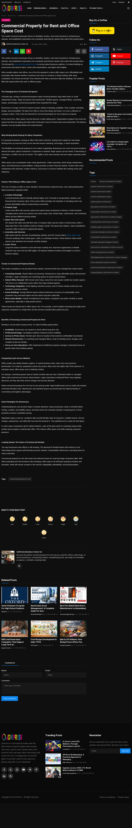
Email (47, 670)
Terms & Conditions (107, 797)
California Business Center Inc (29, 552)
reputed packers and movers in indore (105, 272)
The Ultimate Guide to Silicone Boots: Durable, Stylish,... (119, 88)
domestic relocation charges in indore (104, 242)
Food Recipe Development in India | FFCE (44, 640)
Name (3, 670)
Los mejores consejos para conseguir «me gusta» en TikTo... (117, 144)
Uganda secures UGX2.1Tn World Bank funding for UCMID (77, 769)
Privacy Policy (123, 797)
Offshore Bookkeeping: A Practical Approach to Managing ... (73, 757)
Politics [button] (65, 8)
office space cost (73, 235)
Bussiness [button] (54, 8)
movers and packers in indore (110, 181)
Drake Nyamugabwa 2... (114, 105)
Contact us (27, 2)
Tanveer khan (111, 91)
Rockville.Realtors (36, 614)
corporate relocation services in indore (105, 232)
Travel (93, 181)
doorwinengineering (67, 614)
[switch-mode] (129, 2)
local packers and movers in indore (103, 237)
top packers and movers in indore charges (106, 217)
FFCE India (34, 645)
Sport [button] (74, 8)
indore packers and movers (101, 202)
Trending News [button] (40, 8)
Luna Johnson (111, 149)
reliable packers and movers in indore (104, 227)
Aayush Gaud (5, 648)
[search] (128, 8)
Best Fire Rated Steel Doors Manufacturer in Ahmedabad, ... (73, 608)
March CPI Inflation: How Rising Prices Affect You (71, 640)
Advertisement (6, 2)
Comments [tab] (10, 662)
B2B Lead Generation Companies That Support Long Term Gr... (12, 642)
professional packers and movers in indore (106, 267)
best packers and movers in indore (103, 212)
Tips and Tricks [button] (96, 8)
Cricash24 (66, 749)
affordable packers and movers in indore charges (109, 257)
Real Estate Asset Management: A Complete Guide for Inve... (42, 608)
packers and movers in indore (102, 186)
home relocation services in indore (103, 262)
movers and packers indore (101, 197)
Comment (5, 680)
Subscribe (125, 751)
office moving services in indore (102, 252)
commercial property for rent (26, 64)
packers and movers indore (101, 191)
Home (29, 8)
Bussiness (12, 16)
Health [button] (83, 8)
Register (122, 2)
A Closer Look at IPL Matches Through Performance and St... (72, 743)
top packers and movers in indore (103, 207)
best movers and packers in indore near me (107, 247)
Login (114, 2)
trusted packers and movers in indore (104, 222)
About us (17, 2)
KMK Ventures (67, 762)
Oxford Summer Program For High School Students (12, 607)
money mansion (65, 645)
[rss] (10, 776)
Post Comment (10, 698)
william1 (4, 611)
